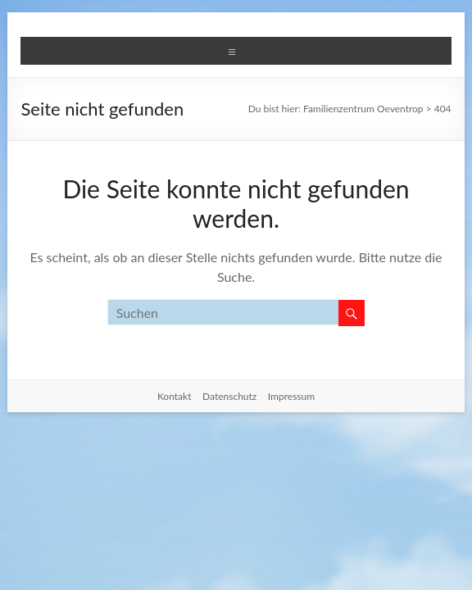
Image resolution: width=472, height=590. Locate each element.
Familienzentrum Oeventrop (363, 108)
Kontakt (174, 396)
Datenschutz (229, 396)
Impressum (291, 396)
